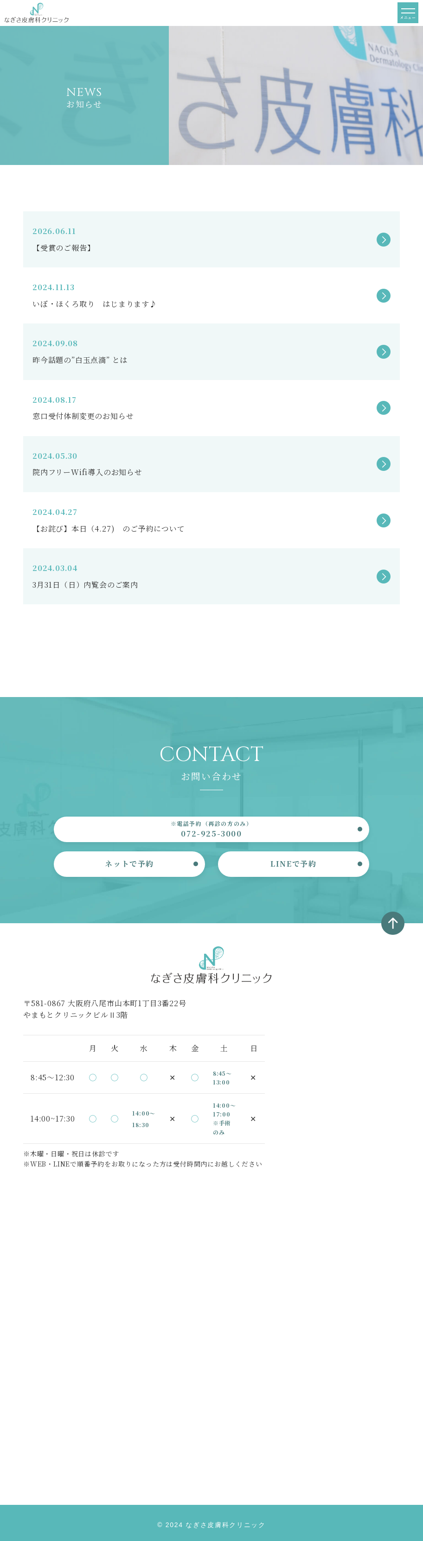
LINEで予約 (293, 863)
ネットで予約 (129, 863)
